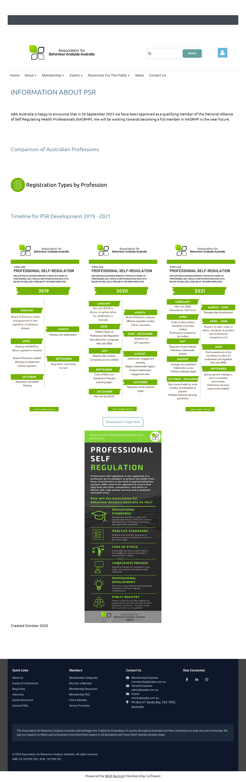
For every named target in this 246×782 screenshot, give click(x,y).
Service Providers (79, 705)
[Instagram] (207, 680)
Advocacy (18, 694)
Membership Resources (83, 689)
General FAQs (20, 705)
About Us (17, 677)
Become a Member (80, 683)
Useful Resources (22, 700)
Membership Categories (83, 677)
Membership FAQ (79, 694)
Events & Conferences (25, 683)
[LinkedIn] (197, 680)
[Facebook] (187, 680)
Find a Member (78, 700)
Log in (222, 53)
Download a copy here (123, 422)
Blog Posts (18, 689)
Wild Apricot (115, 776)
